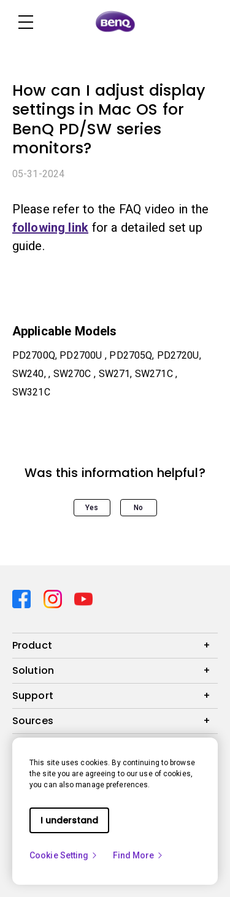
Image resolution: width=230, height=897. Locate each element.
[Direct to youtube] (83, 598)
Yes (91, 507)
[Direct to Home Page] (115, 22)
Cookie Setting (63, 855)
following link (50, 227)
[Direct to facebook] (23, 598)
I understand (69, 820)
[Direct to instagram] (54, 598)
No (138, 507)
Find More (138, 855)
